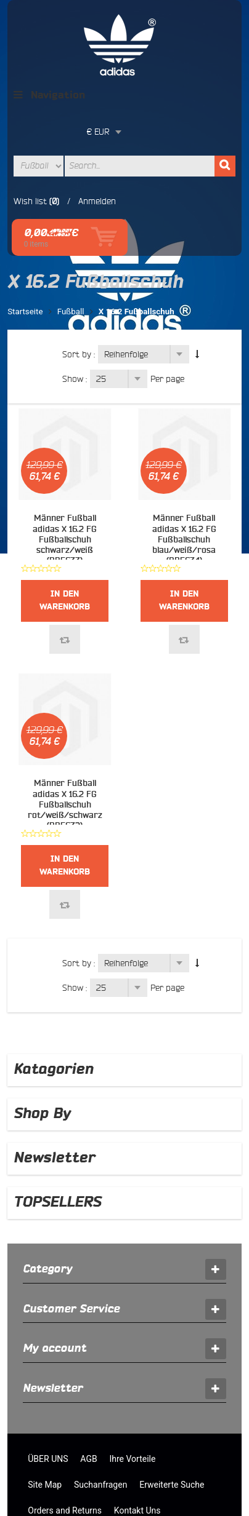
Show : (74, 306)
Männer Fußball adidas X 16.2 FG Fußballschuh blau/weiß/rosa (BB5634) (184, 467)
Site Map (45, 1412)
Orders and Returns (65, 1438)
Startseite (25, 239)
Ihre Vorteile (132, 1386)
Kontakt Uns (137, 1438)
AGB (88, 1386)
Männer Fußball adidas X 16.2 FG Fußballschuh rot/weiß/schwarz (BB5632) (65, 732)
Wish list (30, 165)
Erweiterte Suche (171, 1412)
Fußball (70, 239)
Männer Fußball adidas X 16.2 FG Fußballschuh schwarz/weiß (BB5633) (65, 467)
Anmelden (97, 165)
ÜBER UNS (48, 1386)
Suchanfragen (100, 1412)
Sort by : (78, 282)
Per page (167, 306)
